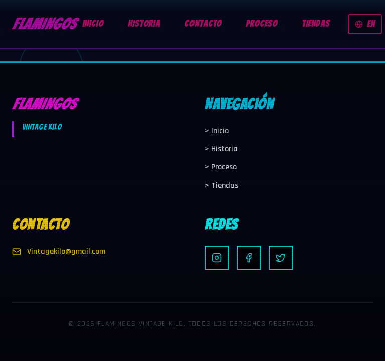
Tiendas (221, 185)
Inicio (217, 131)
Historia (221, 149)
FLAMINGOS (44, 24)
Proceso (221, 167)
